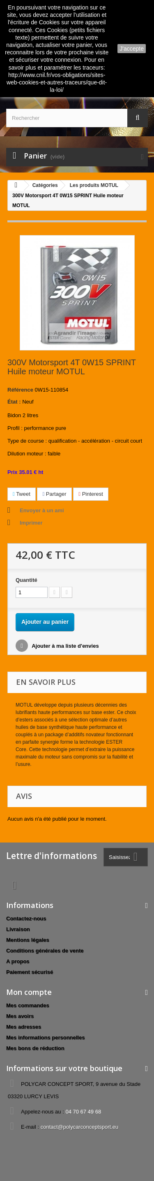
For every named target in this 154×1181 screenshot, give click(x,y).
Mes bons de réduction (35, 1048)
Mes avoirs (20, 1016)
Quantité (26, 580)
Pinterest (90, 494)
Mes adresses (23, 1027)
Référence (20, 390)
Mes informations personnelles (45, 1037)
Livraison (18, 929)
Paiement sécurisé (29, 972)
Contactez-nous (26, 918)
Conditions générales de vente (45, 951)
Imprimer (31, 523)
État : (14, 402)
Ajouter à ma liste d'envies (64, 646)
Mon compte (29, 992)
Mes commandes (27, 1005)
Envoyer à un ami (42, 510)
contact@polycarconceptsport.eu (80, 1127)
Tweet (21, 494)
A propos (18, 961)
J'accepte (132, 48)
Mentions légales (27, 940)
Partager (54, 494)
